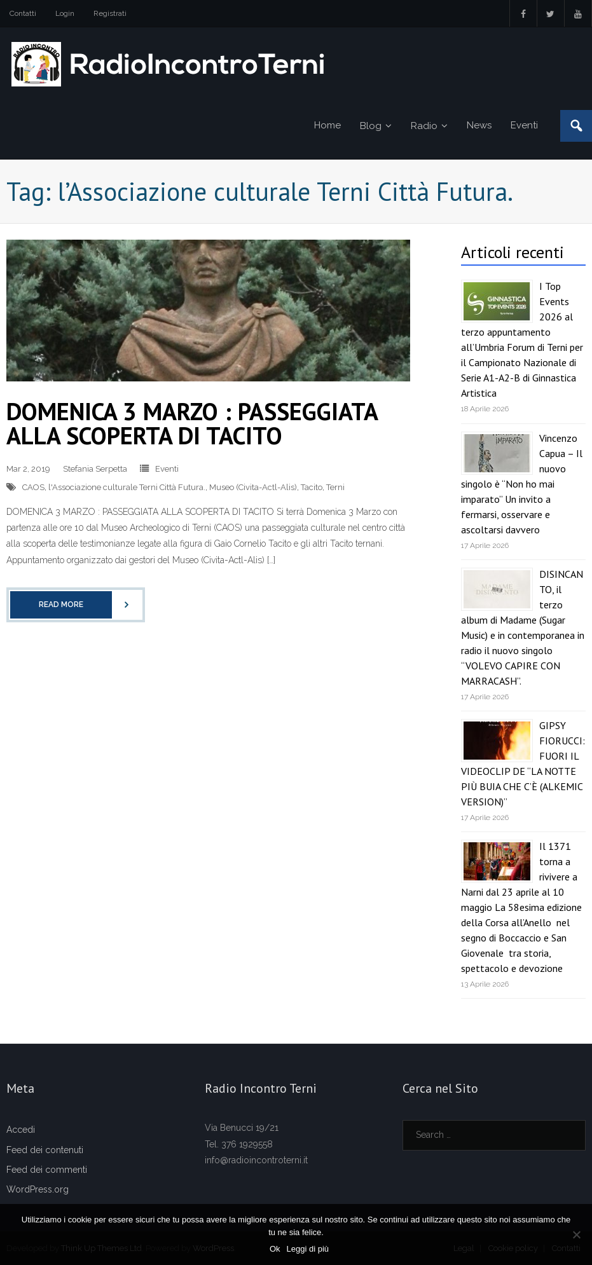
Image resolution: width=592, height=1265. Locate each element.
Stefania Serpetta (95, 469)
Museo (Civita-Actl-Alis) (253, 487)
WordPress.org (37, 1189)
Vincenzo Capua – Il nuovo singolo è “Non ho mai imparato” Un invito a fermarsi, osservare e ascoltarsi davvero (521, 484)
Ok (275, 1249)
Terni (335, 487)
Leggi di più (308, 1249)
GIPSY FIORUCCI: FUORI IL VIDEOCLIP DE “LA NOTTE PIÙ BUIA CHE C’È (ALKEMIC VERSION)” (523, 763)
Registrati (110, 13)
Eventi (167, 469)
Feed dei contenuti (44, 1150)
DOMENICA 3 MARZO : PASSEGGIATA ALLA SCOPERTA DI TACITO (191, 423)
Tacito (311, 487)
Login (64, 13)
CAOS (33, 487)
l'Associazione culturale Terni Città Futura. (126, 487)
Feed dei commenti (46, 1170)
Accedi (20, 1130)
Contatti (23, 13)
